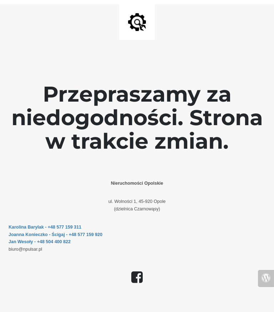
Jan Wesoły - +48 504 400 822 (40, 241)
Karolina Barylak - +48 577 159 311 (45, 227)
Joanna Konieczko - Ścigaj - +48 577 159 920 (55, 234)
